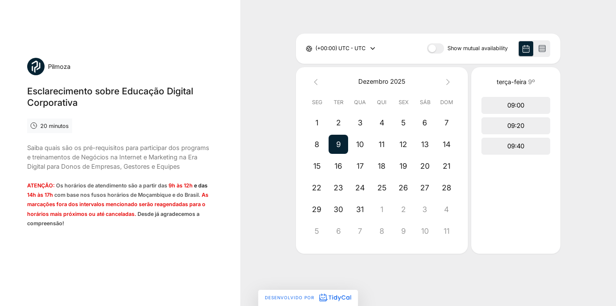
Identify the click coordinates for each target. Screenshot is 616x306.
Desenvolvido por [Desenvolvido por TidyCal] (308, 297)
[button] (338, 144)
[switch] (435, 48)
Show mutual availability (477, 48)
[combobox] (316, 49)
